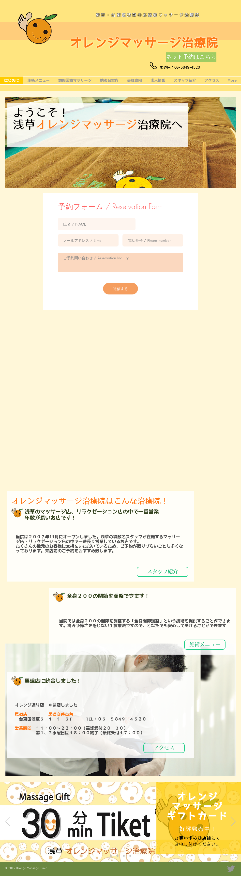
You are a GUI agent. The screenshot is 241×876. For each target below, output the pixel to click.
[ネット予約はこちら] (191, 57)
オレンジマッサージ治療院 (144, 42)
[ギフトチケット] (111, 856)
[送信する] (120, 288)
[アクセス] (164, 748)
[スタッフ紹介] (162, 572)
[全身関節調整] (124, 856)
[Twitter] (231, 868)
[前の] (7, 822)
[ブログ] (130, 856)
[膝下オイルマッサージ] (118, 856)
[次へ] (233, 822)
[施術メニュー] (205, 645)
